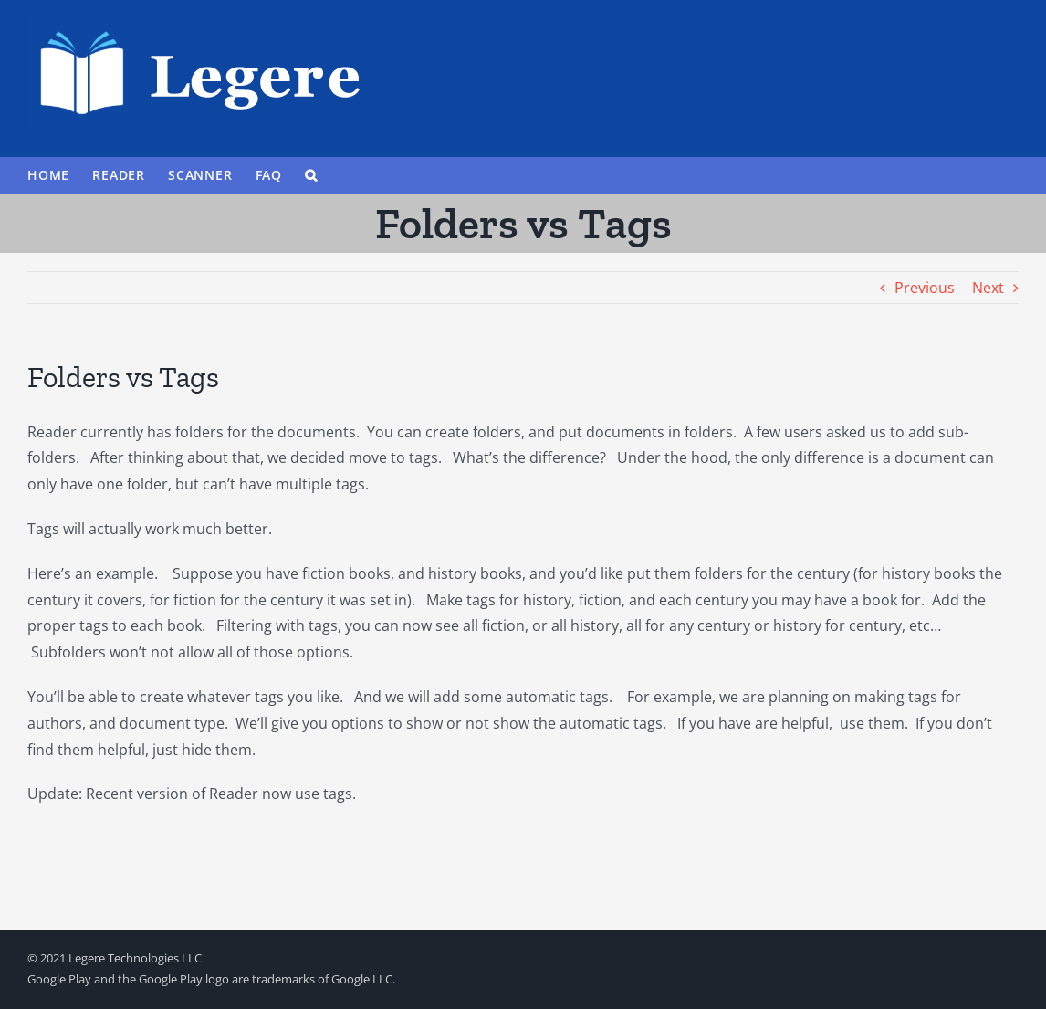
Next (988, 288)
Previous (924, 288)
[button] (311, 175)
